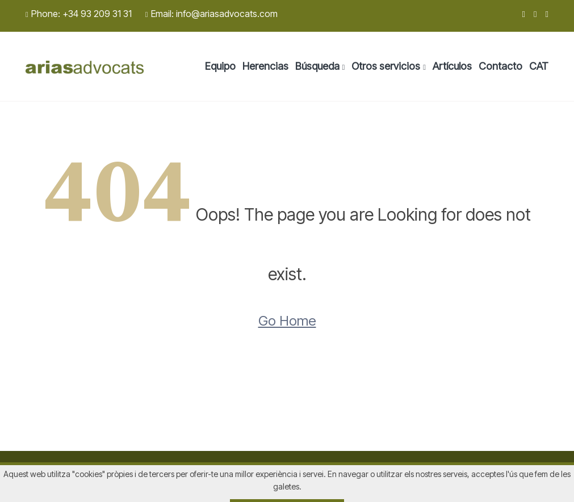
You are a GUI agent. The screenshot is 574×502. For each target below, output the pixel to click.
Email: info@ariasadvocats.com (211, 13)
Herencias (265, 66)
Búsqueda (317, 66)
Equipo (220, 66)
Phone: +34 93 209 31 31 (79, 13)
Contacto (500, 66)
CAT (538, 66)
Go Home (287, 321)
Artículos (452, 66)
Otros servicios (385, 66)
